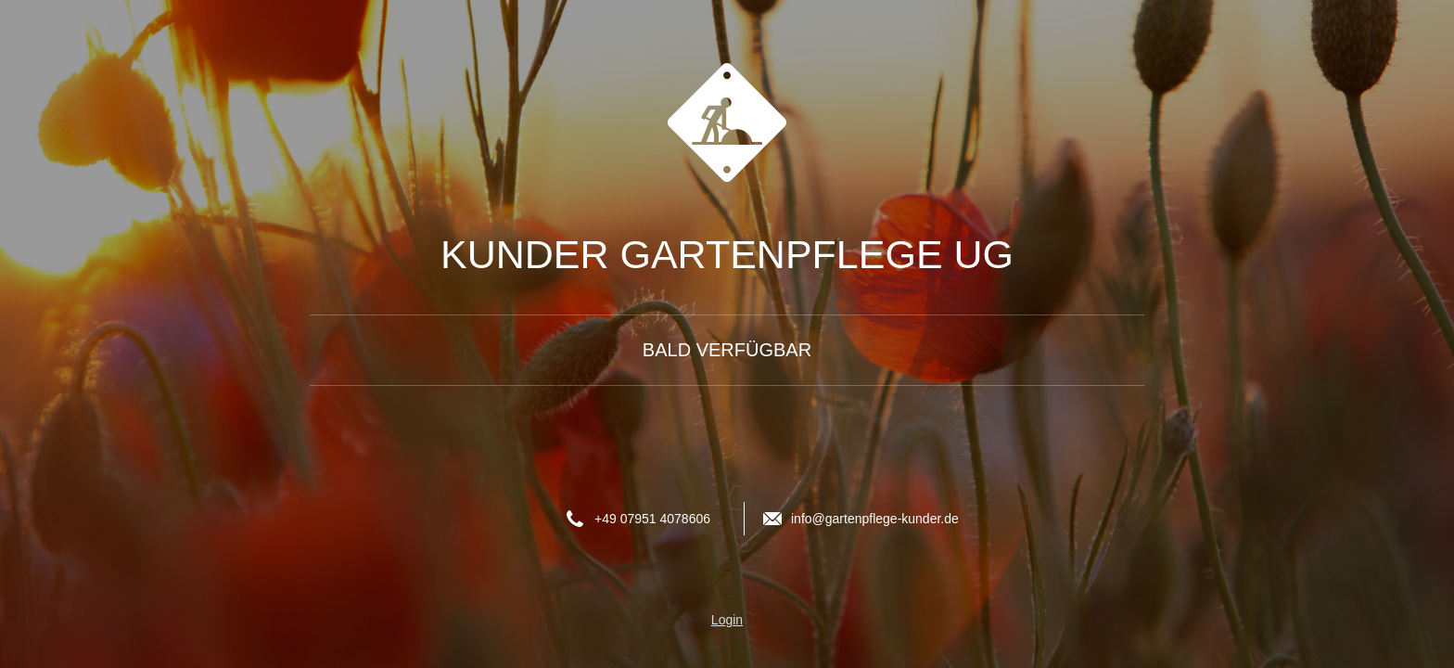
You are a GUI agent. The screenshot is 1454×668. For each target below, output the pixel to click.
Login (727, 619)
